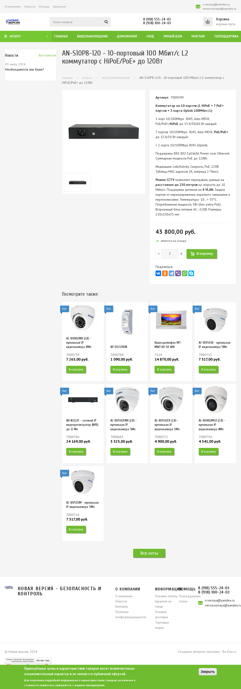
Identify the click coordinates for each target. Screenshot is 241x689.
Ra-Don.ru (229, 651)
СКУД (150, 36)
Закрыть (208, 671)
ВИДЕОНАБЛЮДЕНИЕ (116, 78)
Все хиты (149, 553)
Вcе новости (47, 55)
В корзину (76, 369)
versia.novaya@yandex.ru (219, 8)
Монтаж (198, 36)
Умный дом (172, 36)
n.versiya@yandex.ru (216, 4)
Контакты (121, 606)
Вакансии (59, 6)
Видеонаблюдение (92, 36)
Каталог (87, 78)
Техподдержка (226, 36)
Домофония (127, 36)
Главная (61, 36)
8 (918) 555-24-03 (157, 19)
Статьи (183, 601)
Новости (29, 6)
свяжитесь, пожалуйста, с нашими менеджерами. (72, 685)
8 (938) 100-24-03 (157, 23)
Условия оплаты (166, 596)
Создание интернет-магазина (199, 651)
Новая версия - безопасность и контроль (59, 591)
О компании (13, 6)
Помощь (44, 6)
